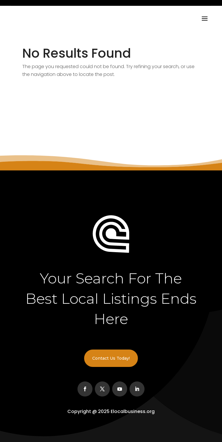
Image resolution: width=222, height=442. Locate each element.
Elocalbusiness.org (133, 411)
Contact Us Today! (111, 358)
